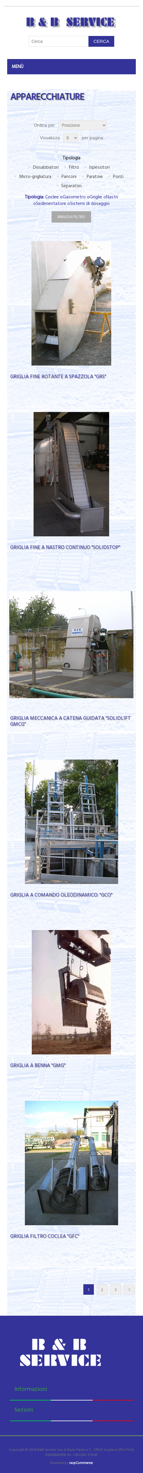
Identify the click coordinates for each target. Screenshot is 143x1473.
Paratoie (95, 176)
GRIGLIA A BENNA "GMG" (37, 1065)
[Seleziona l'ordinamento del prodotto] (82, 125)
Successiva (129, 1289)
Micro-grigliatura (35, 176)
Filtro (74, 167)
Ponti (118, 176)
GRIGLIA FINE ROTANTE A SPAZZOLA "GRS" (58, 377)
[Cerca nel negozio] (59, 41)
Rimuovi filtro (71, 217)
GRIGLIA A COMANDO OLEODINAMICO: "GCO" (61, 895)
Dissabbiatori (46, 167)
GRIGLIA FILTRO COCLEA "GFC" (44, 1236)
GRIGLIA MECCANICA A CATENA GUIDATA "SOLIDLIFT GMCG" (70, 721)
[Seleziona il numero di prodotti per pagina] (70, 138)
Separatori (71, 186)
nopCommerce (81, 1463)
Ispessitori (99, 167)
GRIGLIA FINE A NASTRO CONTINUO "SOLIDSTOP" (65, 547)
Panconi (68, 176)
